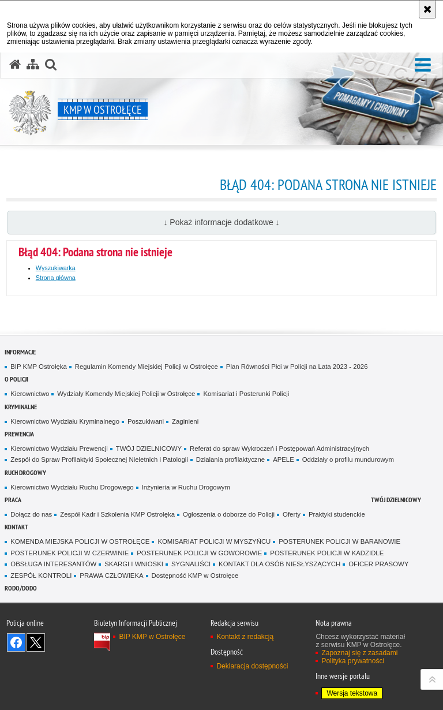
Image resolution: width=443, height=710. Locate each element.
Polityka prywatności (352, 661)
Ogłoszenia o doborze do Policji (229, 514)
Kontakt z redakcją (244, 637)
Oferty (292, 514)
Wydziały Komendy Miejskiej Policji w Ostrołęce (126, 393)
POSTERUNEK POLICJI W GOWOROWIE (199, 553)
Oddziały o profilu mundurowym (348, 459)
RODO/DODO (21, 588)
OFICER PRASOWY (378, 563)
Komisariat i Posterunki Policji (246, 393)
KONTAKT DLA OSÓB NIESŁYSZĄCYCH (279, 563)
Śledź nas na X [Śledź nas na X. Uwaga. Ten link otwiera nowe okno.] (36, 642)
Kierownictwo (29, 393)
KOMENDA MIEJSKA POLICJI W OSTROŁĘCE (79, 541)
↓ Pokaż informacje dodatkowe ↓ (221, 222)
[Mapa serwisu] (33, 64)
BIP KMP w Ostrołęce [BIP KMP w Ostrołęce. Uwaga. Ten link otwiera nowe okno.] (152, 637)
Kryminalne (21, 406)
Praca (13, 499)
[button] (423, 65)
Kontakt (16, 526)
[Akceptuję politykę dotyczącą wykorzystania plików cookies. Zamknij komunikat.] (427, 9)
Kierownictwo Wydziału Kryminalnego (64, 421)
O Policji (16, 379)
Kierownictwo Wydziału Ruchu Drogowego (71, 487)
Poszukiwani (145, 421)
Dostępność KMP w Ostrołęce (195, 575)
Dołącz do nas (31, 514)
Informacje (20, 351)
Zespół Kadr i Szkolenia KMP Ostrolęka (117, 514)
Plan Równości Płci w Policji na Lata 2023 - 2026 (297, 366)
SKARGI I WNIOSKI (133, 563)
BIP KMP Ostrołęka (38, 366)
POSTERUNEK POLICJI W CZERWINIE (69, 553)
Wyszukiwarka (56, 267)
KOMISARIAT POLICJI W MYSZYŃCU (214, 541)
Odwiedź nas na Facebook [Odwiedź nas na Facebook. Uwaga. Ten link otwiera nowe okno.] (16, 642)
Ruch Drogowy (25, 472)
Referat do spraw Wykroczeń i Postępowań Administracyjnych (279, 448)
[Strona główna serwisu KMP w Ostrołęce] (15, 64)
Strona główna (56, 277)
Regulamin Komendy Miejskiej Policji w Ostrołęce (146, 366)
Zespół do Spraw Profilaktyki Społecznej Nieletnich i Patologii (99, 459)
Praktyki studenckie (337, 514)
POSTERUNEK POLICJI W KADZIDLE (327, 553)
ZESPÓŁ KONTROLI (41, 575)
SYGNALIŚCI (191, 563)
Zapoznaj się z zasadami (359, 653)
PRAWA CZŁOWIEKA (111, 575)
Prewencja (19, 433)
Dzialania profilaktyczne (230, 459)
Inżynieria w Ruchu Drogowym (186, 487)
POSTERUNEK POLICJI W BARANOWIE (339, 541)
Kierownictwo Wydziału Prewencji (58, 448)
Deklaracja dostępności (252, 666)
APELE (283, 459)
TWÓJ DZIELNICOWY (149, 448)
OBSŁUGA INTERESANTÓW (53, 563)
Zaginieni (185, 421)
